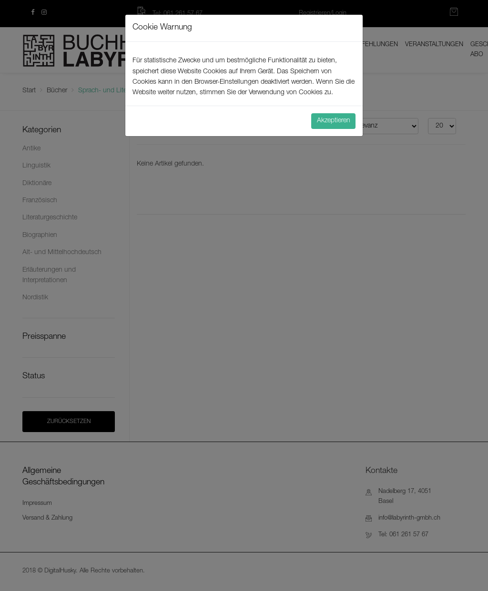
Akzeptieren (333, 121)
